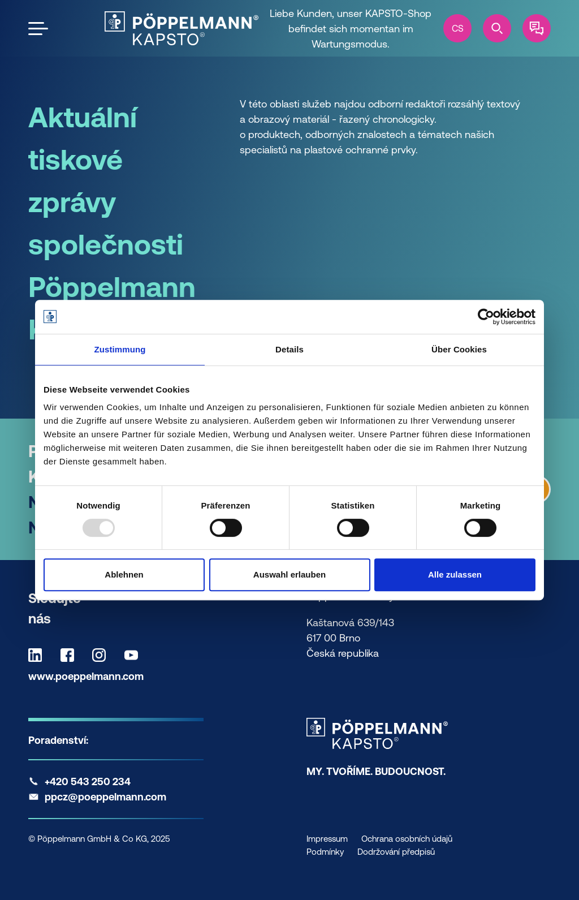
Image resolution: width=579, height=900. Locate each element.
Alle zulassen (455, 574)
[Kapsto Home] (181, 28)
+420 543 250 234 (88, 781)
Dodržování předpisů (396, 851)
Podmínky (325, 851)
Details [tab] (289, 349)
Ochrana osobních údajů (406, 838)
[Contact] (536, 28)
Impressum (327, 838)
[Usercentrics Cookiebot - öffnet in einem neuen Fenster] (486, 316)
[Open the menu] (38, 28)
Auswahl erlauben (289, 574)
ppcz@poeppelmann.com (105, 797)
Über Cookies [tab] (459, 349)
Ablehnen (124, 574)
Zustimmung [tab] (120, 349)
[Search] (497, 28)
